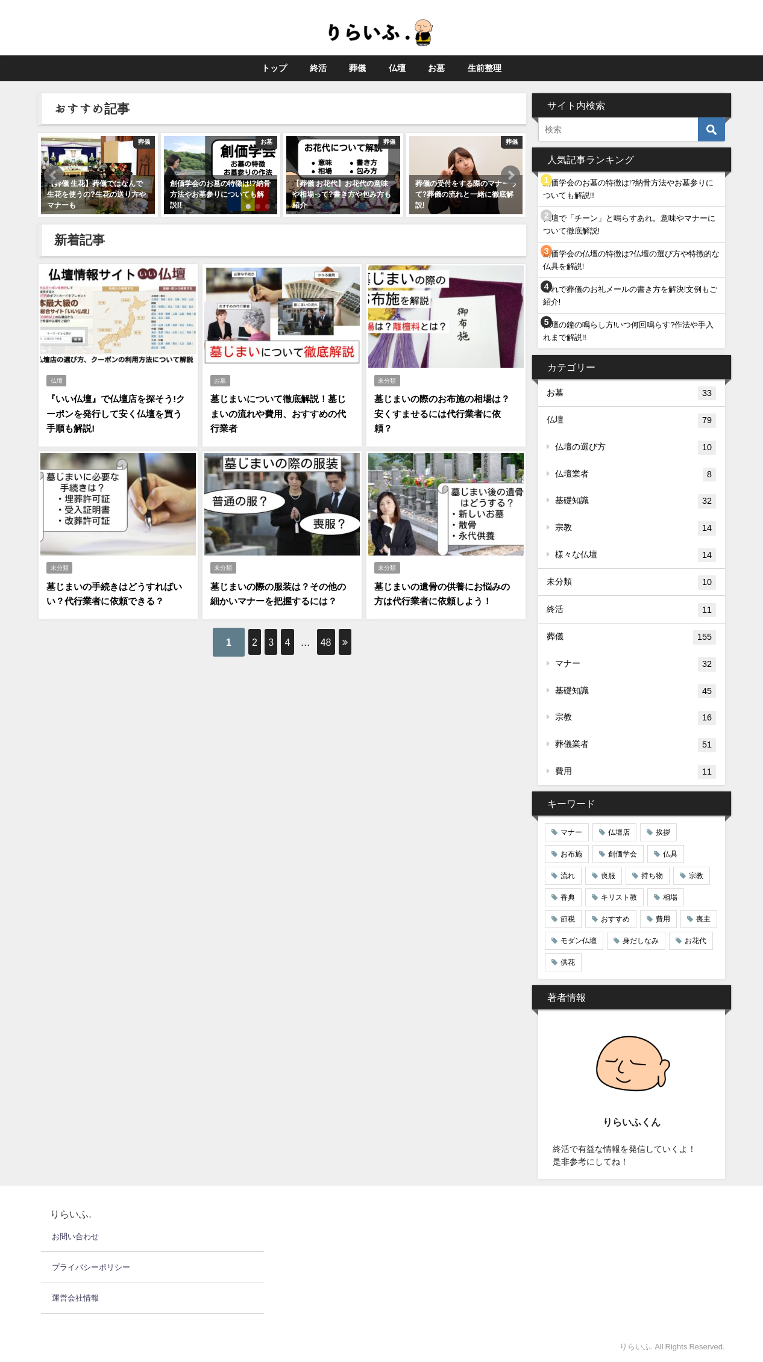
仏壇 (397, 68)
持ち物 (652, 875)
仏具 (670, 854)
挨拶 (663, 832)
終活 (318, 68)
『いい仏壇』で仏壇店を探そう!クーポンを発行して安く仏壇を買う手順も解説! (117, 411)
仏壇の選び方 (636, 448)
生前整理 (484, 68)
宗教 (636, 528)
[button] (53, 175)
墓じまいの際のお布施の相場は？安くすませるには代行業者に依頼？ (444, 411)
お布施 (571, 854)
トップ (274, 68)
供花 (567, 962)
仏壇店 (619, 832)
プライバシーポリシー (91, 1267)
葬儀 (357, 68)
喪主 (703, 919)
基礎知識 (636, 501)
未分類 (387, 379)
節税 (567, 919)
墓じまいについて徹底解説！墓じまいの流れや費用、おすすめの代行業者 (281, 411)
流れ (567, 875)
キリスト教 (619, 897)
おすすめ (615, 919)
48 (344, 634)
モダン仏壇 (578, 940)
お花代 (695, 940)
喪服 (608, 875)
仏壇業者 (636, 475)
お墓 (436, 68)
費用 (636, 772)
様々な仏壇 (636, 555)
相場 (670, 897)
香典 (567, 897)
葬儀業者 (636, 745)
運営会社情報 (75, 1298)
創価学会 (622, 854)
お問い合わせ (75, 1236)
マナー (636, 664)
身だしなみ (641, 940)
